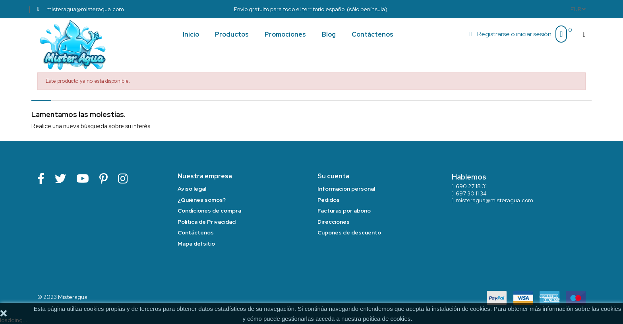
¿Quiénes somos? (202, 199)
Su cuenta (333, 176)
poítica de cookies (386, 318)
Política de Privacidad (207, 221)
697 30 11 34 (471, 193)
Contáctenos (196, 232)
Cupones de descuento (349, 232)
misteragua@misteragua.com (494, 200)
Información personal (346, 188)
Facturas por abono (344, 210)
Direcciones (333, 221)
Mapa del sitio (196, 243)
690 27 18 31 (471, 186)
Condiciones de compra (209, 210)
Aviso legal (192, 188)
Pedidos (328, 199)
